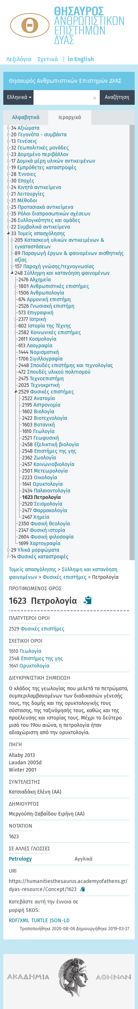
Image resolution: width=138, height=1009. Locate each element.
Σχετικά (48, 59)
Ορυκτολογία (29, 666)
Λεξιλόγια (19, 59)
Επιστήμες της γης (36, 658)
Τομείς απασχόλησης (32, 569)
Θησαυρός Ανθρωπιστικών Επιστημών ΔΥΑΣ (65, 80)
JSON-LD (60, 920)
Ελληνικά (19, 97)
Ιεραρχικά (70, 117)
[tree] (68, 342)
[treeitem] (28, 128)
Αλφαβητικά (25, 117)
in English (81, 59)
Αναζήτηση (117, 97)
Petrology (20, 859)
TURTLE (39, 920)
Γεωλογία (25, 651)
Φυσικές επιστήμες (64, 577)
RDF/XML (19, 920)
